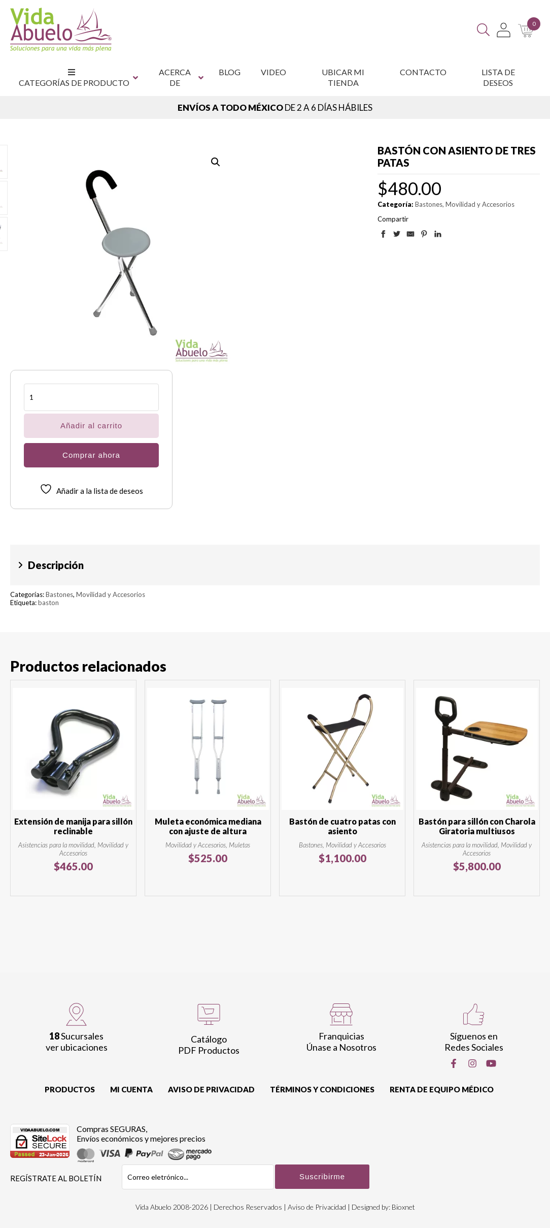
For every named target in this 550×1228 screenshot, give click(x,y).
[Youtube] (491, 1063)
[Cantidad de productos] (91, 397)
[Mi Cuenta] (503, 30)
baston (48, 603)
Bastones (428, 204)
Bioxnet (403, 1207)
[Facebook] (453, 1063)
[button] (216, 162)
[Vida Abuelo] (61, 30)
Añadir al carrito (91, 425)
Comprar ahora (91, 455)
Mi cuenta (131, 1089)
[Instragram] (472, 1063)
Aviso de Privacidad (211, 1089)
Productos (70, 1089)
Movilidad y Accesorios (479, 204)
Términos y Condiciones (322, 1089)
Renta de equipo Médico (442, 1089)
